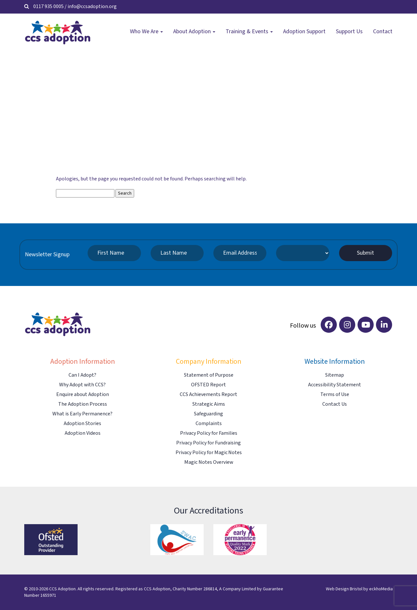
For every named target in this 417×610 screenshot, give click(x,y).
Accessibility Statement (334, 384)
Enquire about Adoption (82, 394)
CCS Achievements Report (208, 394)
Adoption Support (304, 31)
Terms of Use (334, 394)
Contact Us (334, 404)
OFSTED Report (208, 384)
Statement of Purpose (208, 375)
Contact (382, 31)
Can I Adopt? (82, 375)
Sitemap (334, 375)
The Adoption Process (82, 404)
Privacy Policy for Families (208, 433)
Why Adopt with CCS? (82, 384)
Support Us (349, 31)
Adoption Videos (83, 433)
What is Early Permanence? (82, 414)
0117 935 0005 (48, 6)
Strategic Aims (208, 404)
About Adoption (194, 31)
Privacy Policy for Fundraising (208, 443)
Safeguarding (208, 414)
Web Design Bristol (344, 589)
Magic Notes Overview (208, 462)
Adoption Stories (82, 423)
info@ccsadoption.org (92, 6)
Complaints (209, 423)
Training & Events (249, 31)
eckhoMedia (381, 589)
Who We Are (146, 31)
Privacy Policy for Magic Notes (209, 452)
